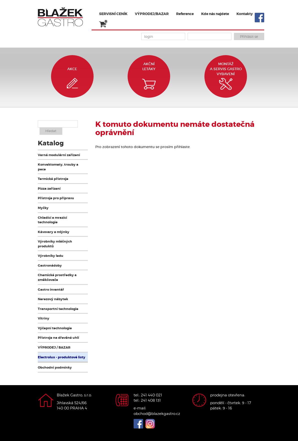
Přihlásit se (249, 36)
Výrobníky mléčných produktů (55, 243)
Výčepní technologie (55, 328)
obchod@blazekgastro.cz (157, 413)
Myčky (43, 208)
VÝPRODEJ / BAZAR (54, 347)
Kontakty (244, 14)
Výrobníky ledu (50, 256)
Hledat (50, 131)
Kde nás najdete (215, 14)
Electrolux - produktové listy (61, 357)
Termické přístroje (53, 179)
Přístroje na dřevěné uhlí (58, 338)
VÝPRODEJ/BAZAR (152, 14)
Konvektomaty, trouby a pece (58, 166)
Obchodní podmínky (55, 367)
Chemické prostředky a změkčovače (57, 277)
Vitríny (43, 318)
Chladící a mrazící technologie (52, 220)
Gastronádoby (50, 265)
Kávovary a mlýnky (53, 232)
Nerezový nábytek (53, 299)
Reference (185, 14)
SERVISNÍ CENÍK (113, 14)
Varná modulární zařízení (59, 155)
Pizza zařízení (49, 188)
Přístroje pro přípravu (56, 198)
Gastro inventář (51, 289)
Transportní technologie (58, 309)
